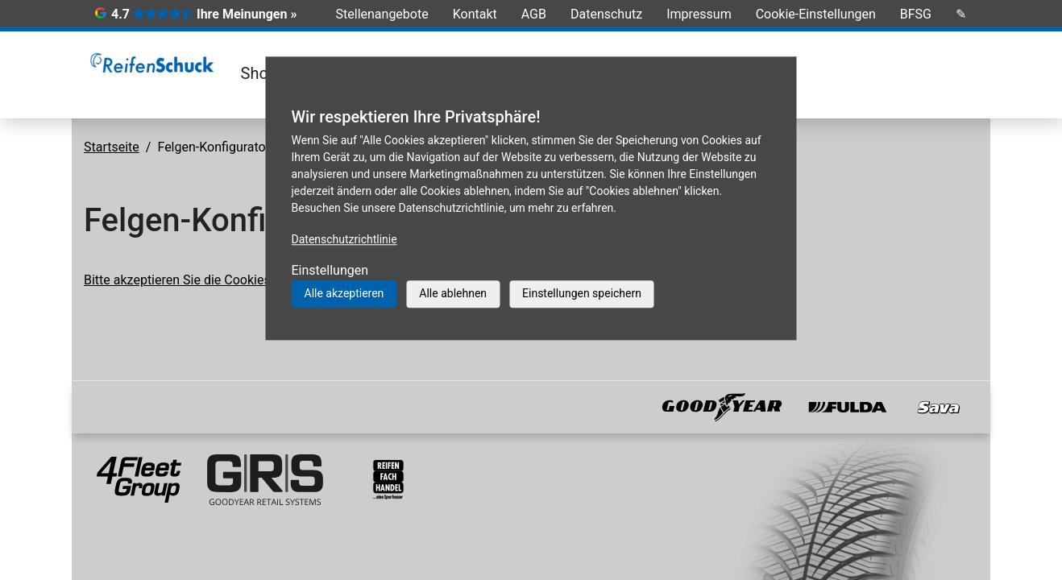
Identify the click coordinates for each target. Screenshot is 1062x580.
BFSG (915, 14)
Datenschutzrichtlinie (344, 239)
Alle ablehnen (453, 293)
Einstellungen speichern (581, 293)
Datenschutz (606, 14)
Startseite (111, 147)
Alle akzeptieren (344, 293)
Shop (259, 73)
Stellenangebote (382, 14)
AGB (533, 14)
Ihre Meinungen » (247, 14)
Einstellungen (330, 270)
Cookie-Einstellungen (816, 14)
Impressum (699, 14)
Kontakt (475, 14)
